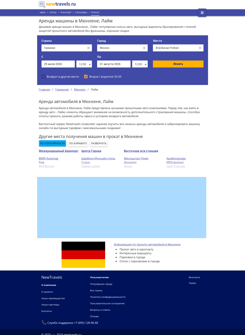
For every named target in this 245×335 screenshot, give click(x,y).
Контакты (47, 311)
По (99, 57)
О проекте (47, 291)
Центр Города (91, 151)
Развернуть (99, 143)
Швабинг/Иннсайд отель (98, 158)
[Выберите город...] (119, 47)
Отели (52, 12)
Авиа (43, 12)
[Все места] (175, 47)
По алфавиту (78, 143)
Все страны (96, 290)
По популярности (52, 143)
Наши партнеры (50, 304)
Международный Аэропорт (59, 151)
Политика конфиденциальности (108, 296)
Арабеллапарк (176, 158)
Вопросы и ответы (100, 309)
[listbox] (84, 63)
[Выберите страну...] (63, 47)
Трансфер (65, 12)
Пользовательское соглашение (107, 303)
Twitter (192, 283)
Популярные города (101, 284)
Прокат (95, 12)
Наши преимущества (53, 298)
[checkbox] (60, 76)
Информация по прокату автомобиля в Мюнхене (147, 244)
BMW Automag (48, 158)
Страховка (81, 12)
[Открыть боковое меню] (202, 13)
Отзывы (94, 316)
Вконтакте (194, 277)
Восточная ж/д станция (141, 151)
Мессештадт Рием (136, 158)
